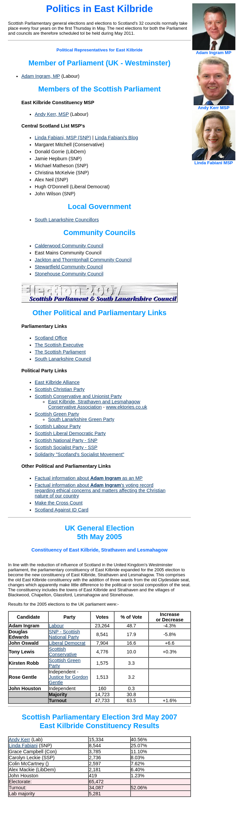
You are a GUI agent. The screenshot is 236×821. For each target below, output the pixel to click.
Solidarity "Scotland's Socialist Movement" (79, 454)
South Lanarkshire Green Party (81, 419)
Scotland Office (51, 338)
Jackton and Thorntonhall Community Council (83, 259)
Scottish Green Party (57, 414)
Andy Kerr (19, 739)
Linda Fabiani (23, 745)
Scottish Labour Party (58, 426)
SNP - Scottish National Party (64, 634)
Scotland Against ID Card (61, 509)
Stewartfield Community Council (69, 266)
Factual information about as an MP (89, 478)
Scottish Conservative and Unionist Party (78, 396)
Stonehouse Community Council (69, 273)
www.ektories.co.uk (126, 407)
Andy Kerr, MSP (52, 114)
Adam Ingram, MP (40, 76)
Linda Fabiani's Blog (116, 137)
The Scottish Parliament (60, 352)
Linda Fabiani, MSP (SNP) (63, 137)
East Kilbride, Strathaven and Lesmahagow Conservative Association (94, 404)
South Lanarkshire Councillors (67, 219)
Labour (56, 625)
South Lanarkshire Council (63, 359)
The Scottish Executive (59, 345)
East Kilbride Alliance (57, 382)
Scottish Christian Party (60, 389)
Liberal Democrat (67, 643)
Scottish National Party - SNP (66, 440)
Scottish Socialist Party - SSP (66, 447)
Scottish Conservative (63, 651)
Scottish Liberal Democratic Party (70, 433)
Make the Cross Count (58, 502)
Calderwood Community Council (69, 245)
